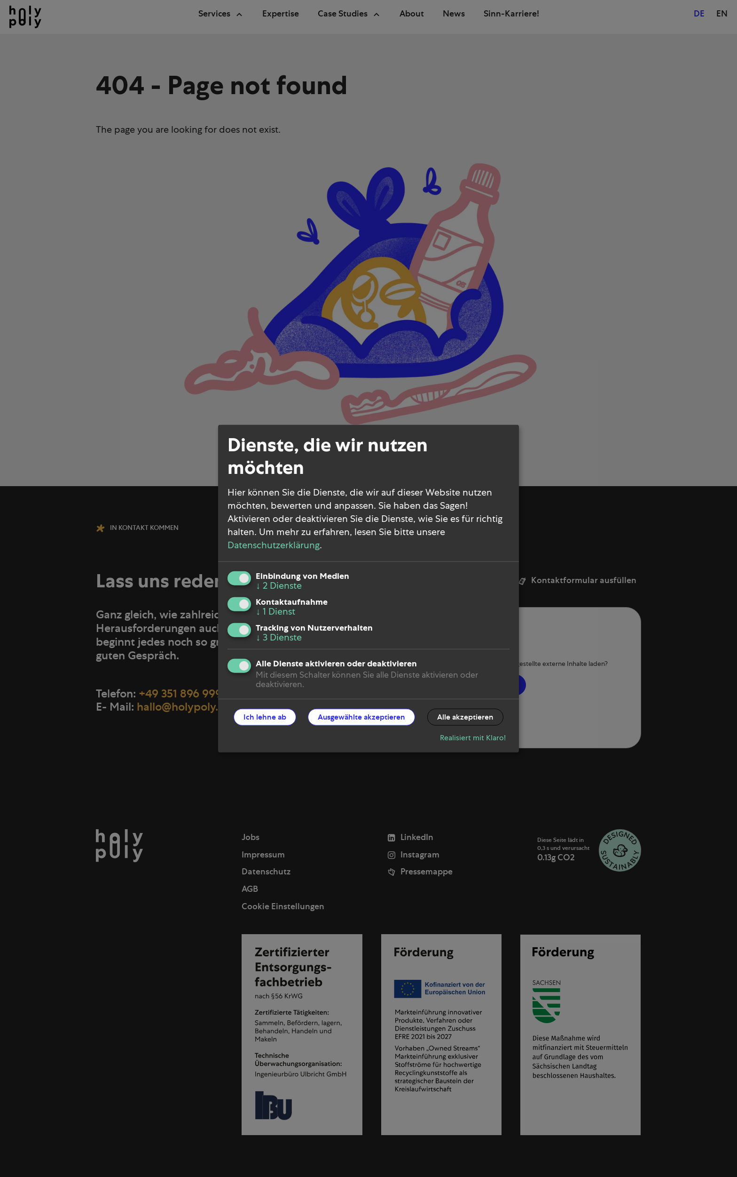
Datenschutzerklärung (273, 545)
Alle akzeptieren (465, 717)
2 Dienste (279, 585)
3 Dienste (279, 637)
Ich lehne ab (264, 717)
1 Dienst (275, 611)
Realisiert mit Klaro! (473, 737)
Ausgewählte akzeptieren (361, 717)
